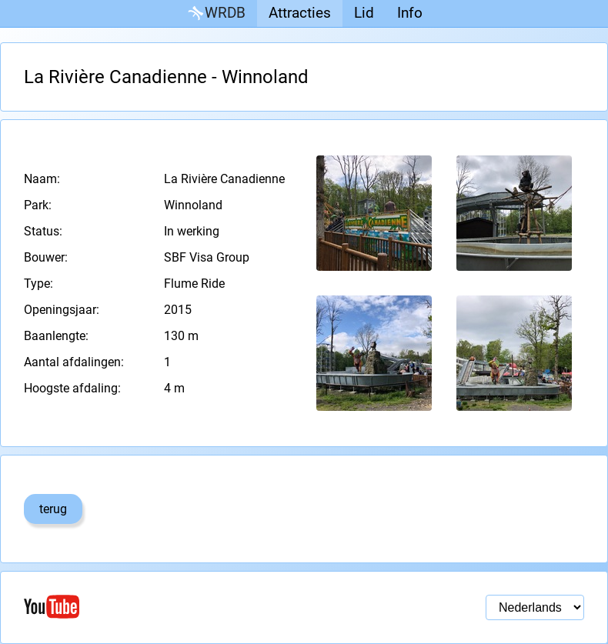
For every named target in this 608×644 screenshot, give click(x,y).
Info (410, 13)
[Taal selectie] (535, 607)
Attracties (300, 13)
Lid (364, 13)
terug (53, 509)
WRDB (215, 13)
